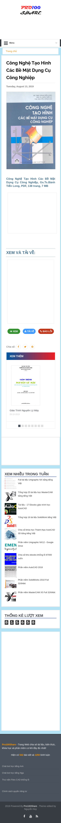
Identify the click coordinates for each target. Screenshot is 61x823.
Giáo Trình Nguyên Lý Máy (24, 410)
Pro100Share (31, 806)
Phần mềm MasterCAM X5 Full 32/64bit (36, 592)
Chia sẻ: (10, 346)
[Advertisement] (32, 213)
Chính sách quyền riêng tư (14, 791)
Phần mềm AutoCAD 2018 (30, 567)
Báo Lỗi (46, 331)
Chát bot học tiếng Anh (13, 766)
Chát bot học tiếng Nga (13, 773)
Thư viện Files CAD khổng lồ (15, 779)
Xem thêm (16, 356)
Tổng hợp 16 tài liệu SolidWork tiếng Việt (37, 517)
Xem (14, 331)
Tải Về (29, 331)
